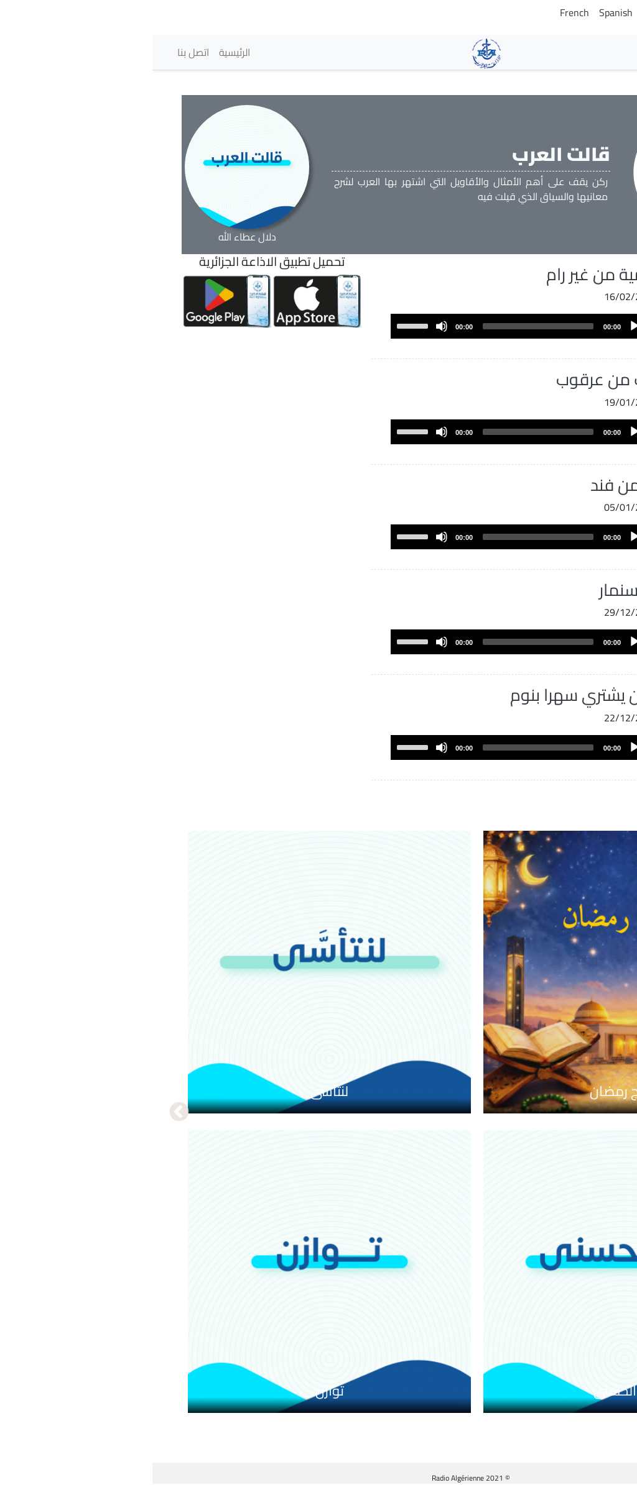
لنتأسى (177, 1091)
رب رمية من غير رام (456, 274)
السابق (610, 1113)
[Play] (482, 326)
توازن (177, 1391)
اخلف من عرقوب (461, 379)
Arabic (598, 12)
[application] (368, 326)
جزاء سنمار (482, 589)
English (505, 12)
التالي (27, 1113)
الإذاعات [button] (577, 51)
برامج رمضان (472, 1091)
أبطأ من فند (478, 484)
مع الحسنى (472, 1391)
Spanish (463, 12)
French (422, 12)
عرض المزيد (551, 792)
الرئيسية (82, 52)
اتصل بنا (41, 52)
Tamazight (553, 12)
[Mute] (289, 326)
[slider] (385, 326)
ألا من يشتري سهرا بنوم (438, 694)
